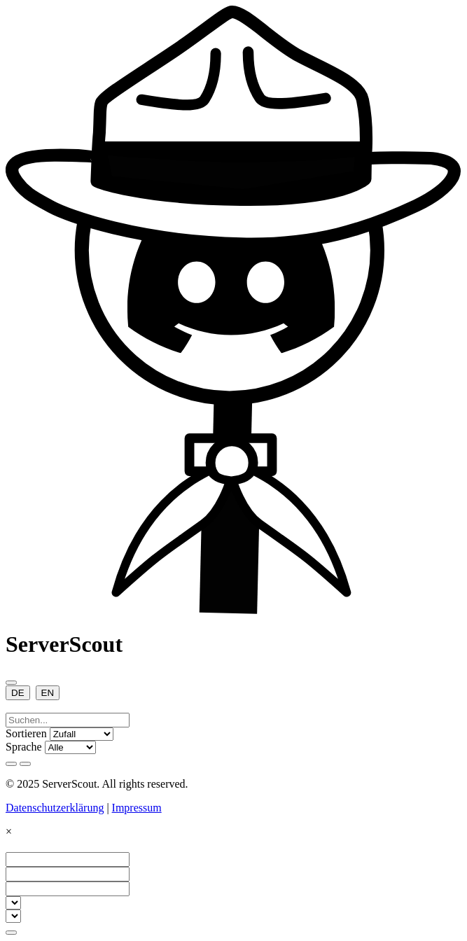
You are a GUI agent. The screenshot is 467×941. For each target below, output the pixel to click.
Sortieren (26, 733)
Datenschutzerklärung (55, 808)
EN (48, 693)
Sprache (24, 747)
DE (18, 693)
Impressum (137, 808)
